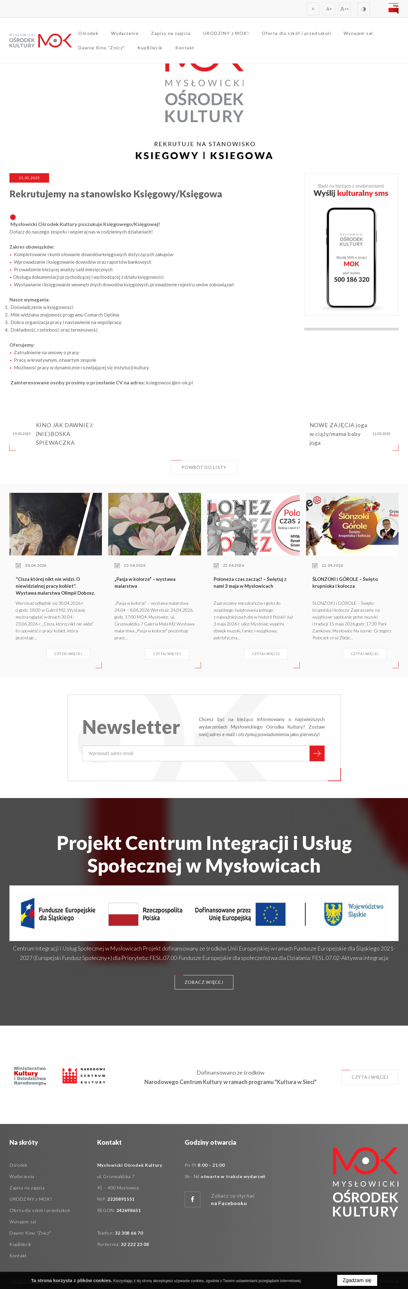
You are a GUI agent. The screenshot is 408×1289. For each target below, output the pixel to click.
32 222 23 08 (135, 1244)
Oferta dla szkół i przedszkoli (296, 33)
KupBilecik (150, 47)
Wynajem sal (358, 33)
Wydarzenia (125, 33)
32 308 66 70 (129, 1233)
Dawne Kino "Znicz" (102, 47)
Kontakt (185, 47)
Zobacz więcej (198, 980)
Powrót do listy (198, 465)
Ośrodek (89, 33)
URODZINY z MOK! (226, 33)
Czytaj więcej (364, 1075)
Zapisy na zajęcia (171, 33)
